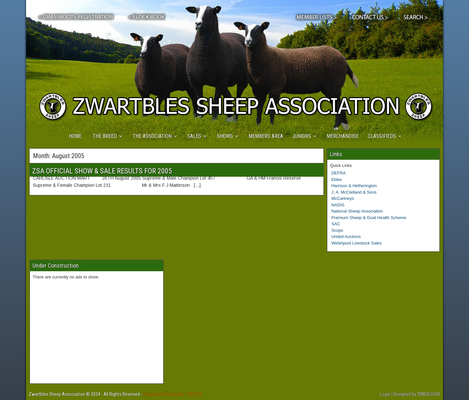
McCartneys (342, 198)
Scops (337, 230)
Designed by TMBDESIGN (416, 394)
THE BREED (104, 136)
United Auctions (346, 236)
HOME (75, 136)
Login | (386, 394)
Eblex (336, 179)
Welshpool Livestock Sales (356, 243)
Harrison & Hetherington (354, 185)
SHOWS (225, 136)
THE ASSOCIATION (152, 136)
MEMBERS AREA (266, 136)
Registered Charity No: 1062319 (172, 394)
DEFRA (338, 172)
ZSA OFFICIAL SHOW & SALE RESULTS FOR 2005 (102, 171)
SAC (335, 223)
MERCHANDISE (343, 136)
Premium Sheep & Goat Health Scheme (368, 217)
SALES (194, 136)
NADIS (337, 204)
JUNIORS (301, 136)
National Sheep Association (357, 211)
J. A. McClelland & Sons (354, 192)
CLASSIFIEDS (382, 136)
